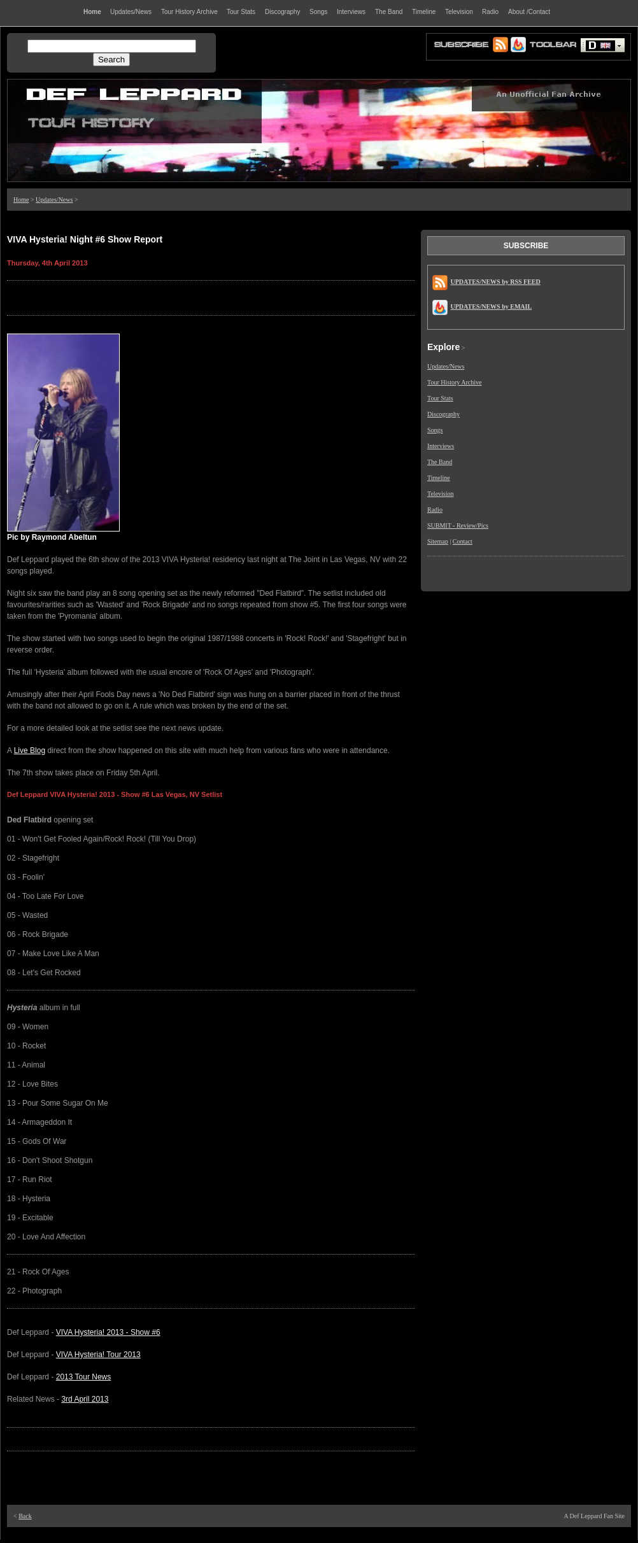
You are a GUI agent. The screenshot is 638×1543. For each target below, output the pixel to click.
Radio (435, 509)
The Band (439, 461)
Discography (443, 414)
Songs (435, 429)
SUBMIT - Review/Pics (457, 525)
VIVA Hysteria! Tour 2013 (98, 1354)
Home (21, 199)
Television (440, 493)
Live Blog (29, 750)
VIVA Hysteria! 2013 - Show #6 (108, 1332)
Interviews (440, 445)
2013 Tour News (83, 1376)
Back (25, 1515)
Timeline (438, 477)
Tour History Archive (454, 382)
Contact (462, 541)
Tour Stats (440, 398)
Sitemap (437, 541)
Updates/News (54, 199)
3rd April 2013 (84, 1399)
